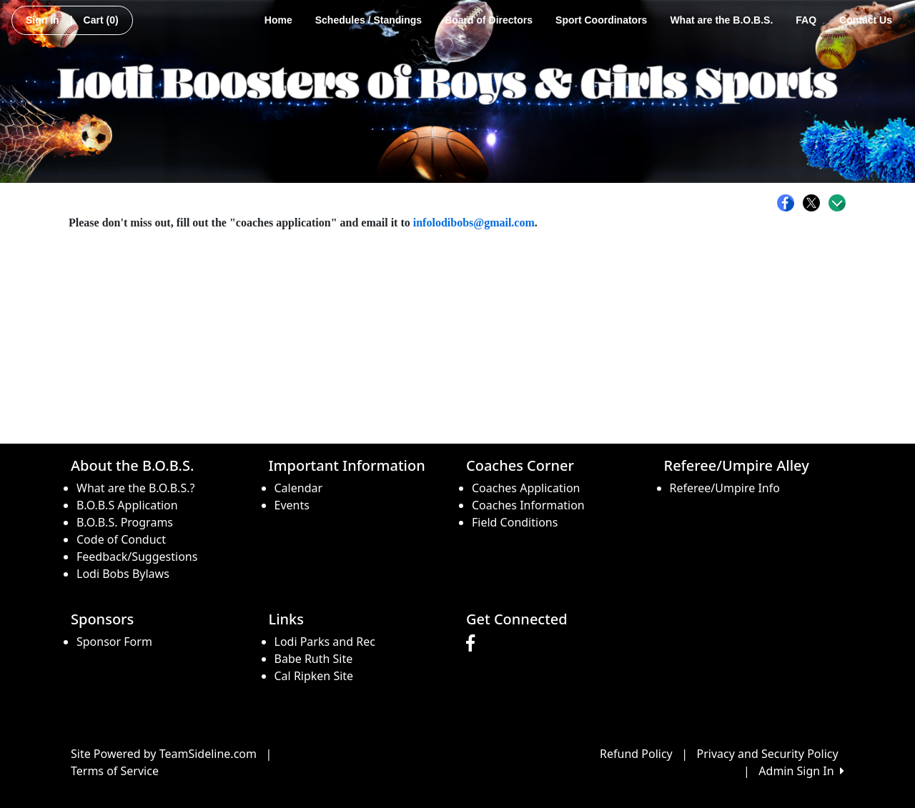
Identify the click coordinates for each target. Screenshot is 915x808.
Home (278, 20)
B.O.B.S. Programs (124, 522)
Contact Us (865, 20)
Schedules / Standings (368, 20)
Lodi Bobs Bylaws (122, 574)
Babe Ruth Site (313, 659)
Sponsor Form (114, 641)
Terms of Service (115, 771)
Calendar (298, 488)
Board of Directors (489, 20)
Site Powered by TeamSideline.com (164, 754)
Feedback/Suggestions (136, 556)
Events (292, 505)
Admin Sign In (801, 771)
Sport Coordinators (601, 20)
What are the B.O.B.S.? (135, 488)
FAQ (806, 20)
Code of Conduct (121, 539)
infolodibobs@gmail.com (474, 222)
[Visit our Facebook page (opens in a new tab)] (474, 643)
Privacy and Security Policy (768, 754)
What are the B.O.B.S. (721, 20)
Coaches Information (528, 505)
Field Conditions (515, 522)
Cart (101, 20)
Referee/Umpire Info (725, 488)
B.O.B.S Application (127, 505)
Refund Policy (636, 754)
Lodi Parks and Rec (324, 641)
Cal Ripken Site (314, 676)
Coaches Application (526, 488)
